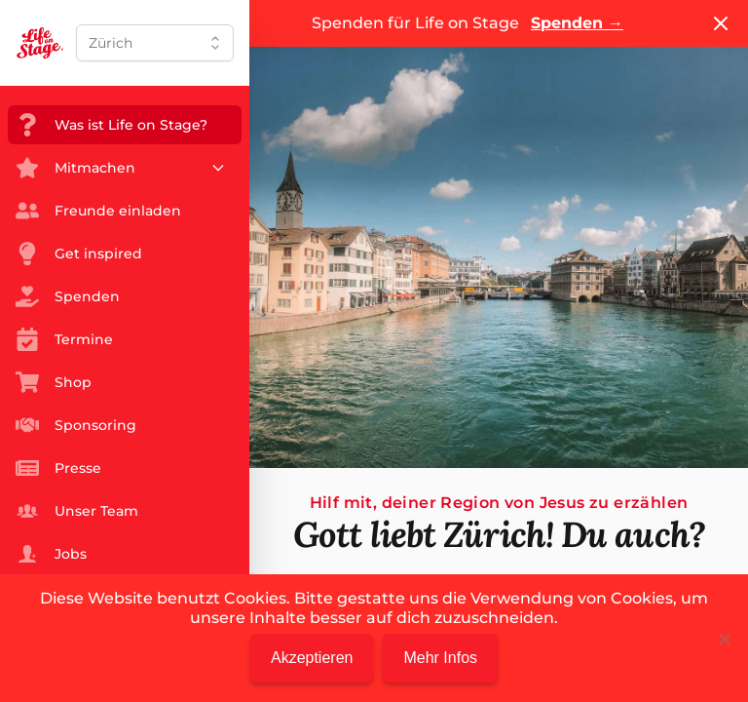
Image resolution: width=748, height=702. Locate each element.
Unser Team (77, 511)
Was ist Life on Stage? (111, 124)
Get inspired (79, 253)
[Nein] (723, 638)
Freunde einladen (98, 210)
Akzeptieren (312, 657)
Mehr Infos (440, 657)
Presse (58, 468)
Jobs (51, 554)
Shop (54, 382)
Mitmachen (121, 167)
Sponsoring (76, 425)
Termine (64, 339)
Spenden (577, 23)
